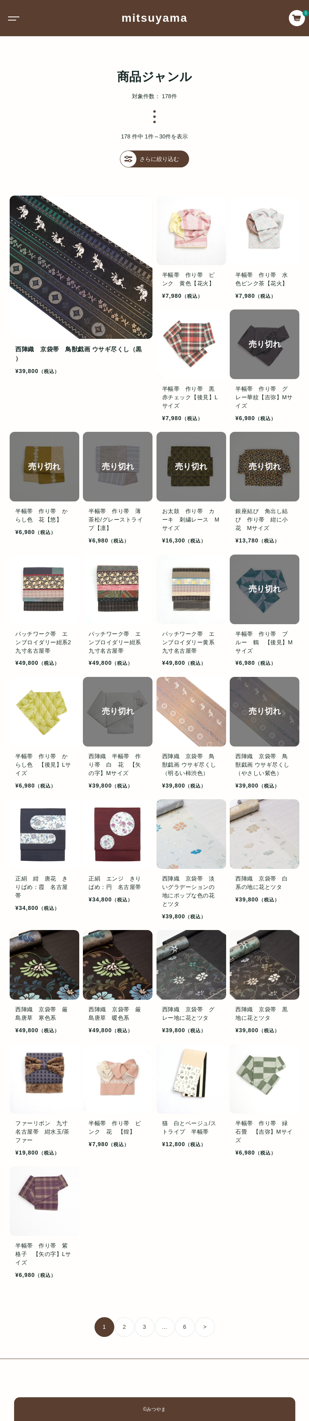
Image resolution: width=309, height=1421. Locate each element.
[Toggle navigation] (12, 18)
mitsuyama (154, 18)
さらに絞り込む (149, 159)
